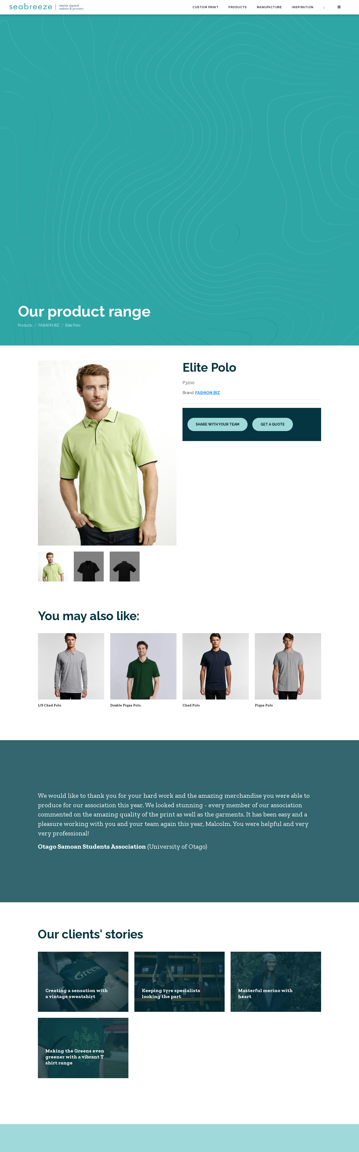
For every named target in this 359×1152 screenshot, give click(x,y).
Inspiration (302, 7)
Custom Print (205, 7)
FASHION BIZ (48, 325)
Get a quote (273, 424)
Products (237, 7)
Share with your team (217, 424)
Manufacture (269, 7)
